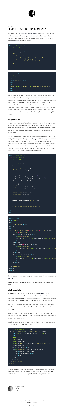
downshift (42, 293)
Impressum (34, 401)
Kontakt (27, 401)
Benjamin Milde (19, 387)
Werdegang (21, 401)
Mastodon (18, 391)
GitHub (24, 391)
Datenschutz (42, 401)
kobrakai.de (18, 389)
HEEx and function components (28, 33)
